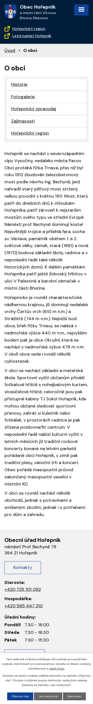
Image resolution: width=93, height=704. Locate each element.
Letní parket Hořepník (31, 35)
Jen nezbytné (48, 696)
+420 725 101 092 (22, 589)
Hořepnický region (28, 28)
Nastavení (74, 696)
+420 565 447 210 (23, 606)
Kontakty (22, 567)
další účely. (57, 669)
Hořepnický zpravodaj (33, 109)
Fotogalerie (23, 97)
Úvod (9, 50)
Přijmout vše (20, 696)
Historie (19, 84)
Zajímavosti (23, 121)
